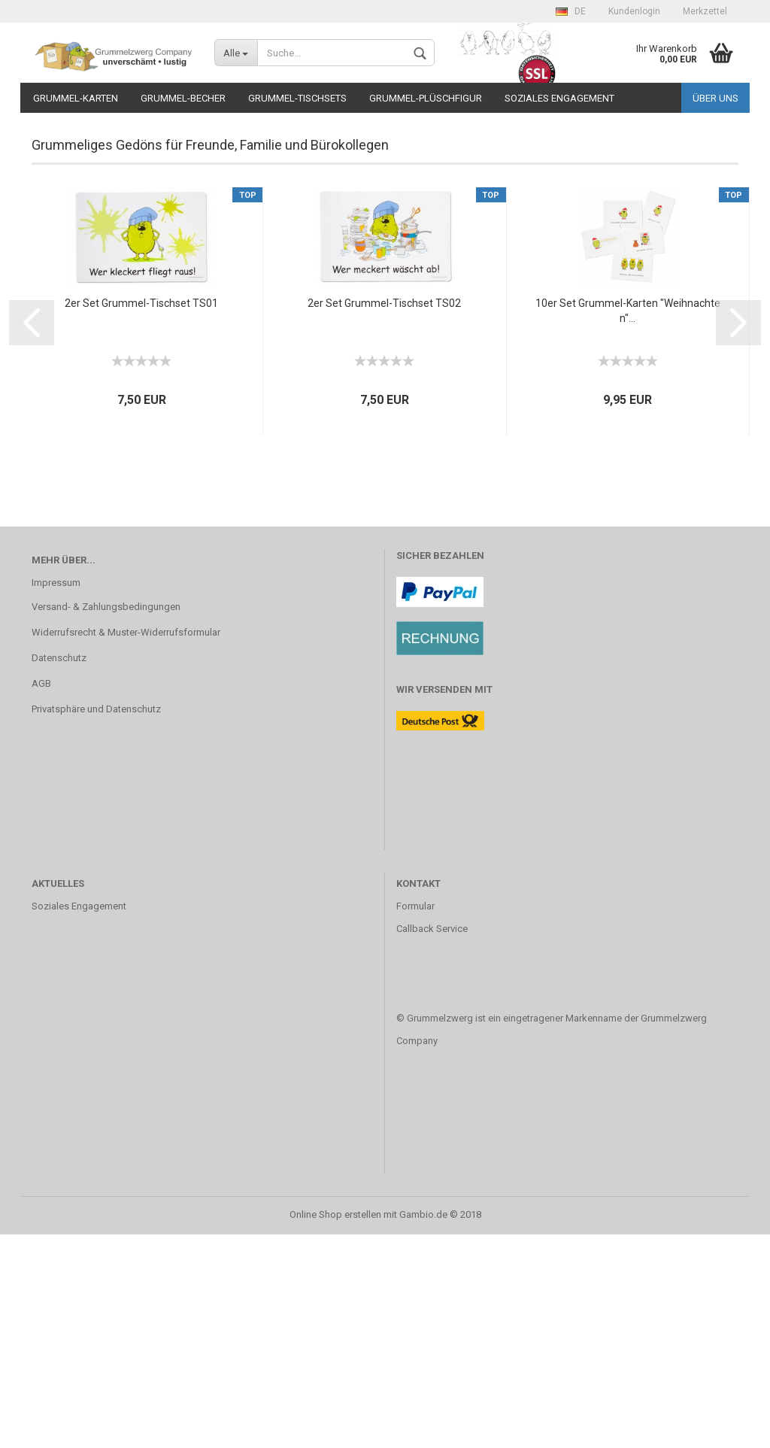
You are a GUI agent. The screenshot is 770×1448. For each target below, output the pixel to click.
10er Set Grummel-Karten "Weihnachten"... (627, 524)
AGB (41, 897)
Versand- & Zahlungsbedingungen (106, 820)
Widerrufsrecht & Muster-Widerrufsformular (126, 845)
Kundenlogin (634, 11)
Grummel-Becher (183, 98)
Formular (415, 1119)
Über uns (715, 98)
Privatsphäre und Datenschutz (96, 922)
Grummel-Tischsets (297, 98)
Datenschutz (59, 871)
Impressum (56, 796)
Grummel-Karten (75, 98)
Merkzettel (705, 11)
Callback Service (432, 1142)
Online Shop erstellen (335, 1428)
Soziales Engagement (559, 98)
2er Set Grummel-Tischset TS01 (141, 517)
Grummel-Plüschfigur (425, 98)
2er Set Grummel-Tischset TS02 (384, 517)
